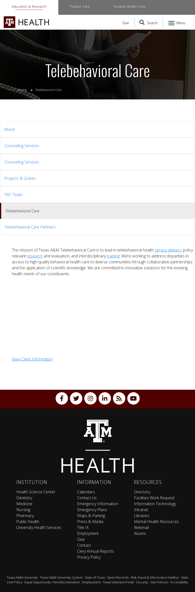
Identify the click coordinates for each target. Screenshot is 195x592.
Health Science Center (35, 492)
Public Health (27, 521)
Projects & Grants (20, 178)
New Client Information (32, 359)
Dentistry (24, 498)
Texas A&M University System (61, 577)
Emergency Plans (92, 509)
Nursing (23, 509)
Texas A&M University (22, 577)
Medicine (24, 503)
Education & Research (29, 6)
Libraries (141, 515)
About (9, 129)
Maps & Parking (91, 515)
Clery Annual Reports (95, 551)
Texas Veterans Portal (118, 582)
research (35, 256)
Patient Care (80, 6)
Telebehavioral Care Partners (30, 227)
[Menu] (177, 22)
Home (22, 90)
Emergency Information (97, 503)
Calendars (86, 492)
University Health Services (38, 527)
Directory (142, 492)
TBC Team (13, 194)
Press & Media (90, 521)
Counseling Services (21, 145)
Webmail (141, 527)
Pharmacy (25, 515)
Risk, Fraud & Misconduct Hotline (155, 577)
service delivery (168, 250)
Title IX (83, 527)
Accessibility (179, 582)
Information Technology (155, 503)
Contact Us (87, 498)
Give (125, 23)
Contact (84, 545)
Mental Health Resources (156, 521)
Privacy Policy (89, 557)
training (113, 256)
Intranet (141, 509)
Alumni (140, 533)
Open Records (118, 577)
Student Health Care (129, 6)
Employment (88, 533)
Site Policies (159, 582)
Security (142, 582)
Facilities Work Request (154, 498)
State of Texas (95, 577)
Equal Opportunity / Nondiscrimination (52, 582)
